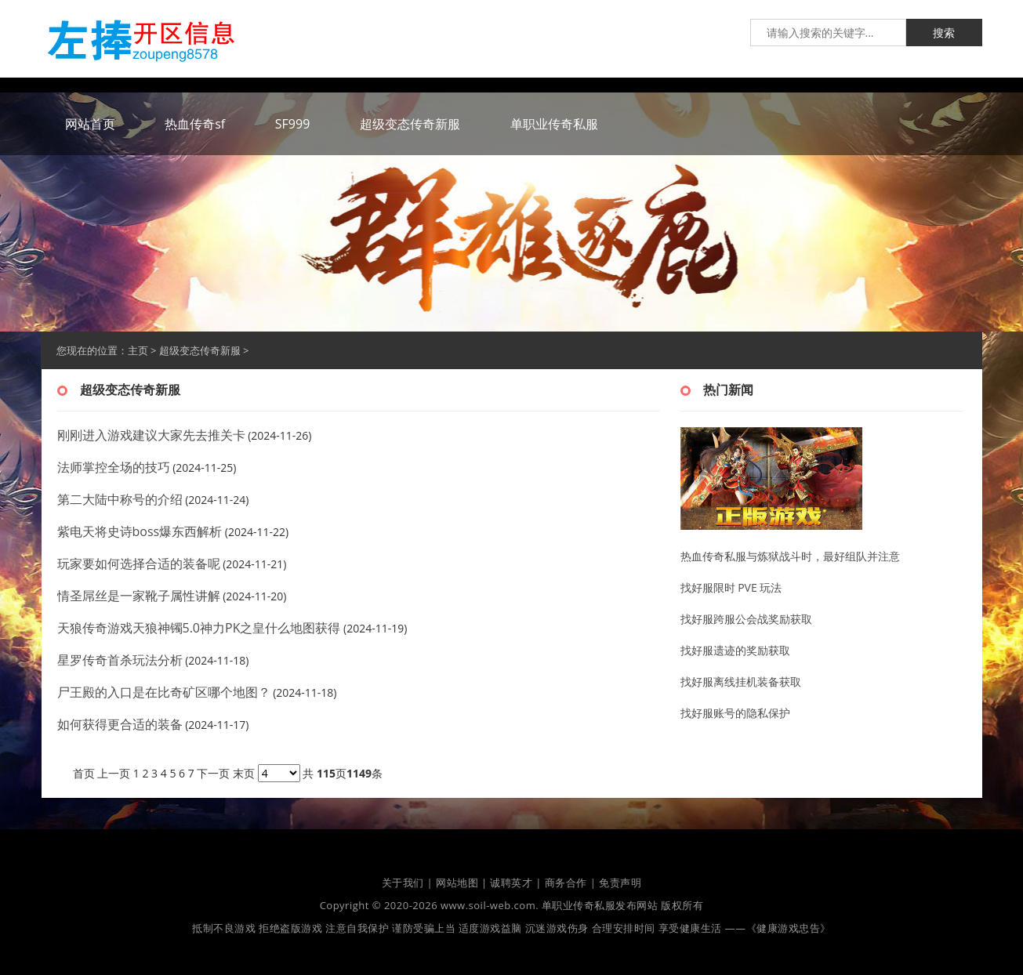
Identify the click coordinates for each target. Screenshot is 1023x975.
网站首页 (90, 123)
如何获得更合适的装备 (120, 724)
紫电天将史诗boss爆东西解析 (140, 531)
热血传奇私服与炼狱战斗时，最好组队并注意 (790, 556)
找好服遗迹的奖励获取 (735, 650)
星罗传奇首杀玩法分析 (120, 660)
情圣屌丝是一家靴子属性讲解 (138, 595)
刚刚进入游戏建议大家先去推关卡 (151, 435)
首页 (84, 773)
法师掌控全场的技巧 (113, 467)
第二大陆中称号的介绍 (120, 499)
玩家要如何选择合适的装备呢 (138, 563)
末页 (244, 773)
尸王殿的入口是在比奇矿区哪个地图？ (163, 692)
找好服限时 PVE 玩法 (731, 587)
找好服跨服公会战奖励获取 (746, 618)
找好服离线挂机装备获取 (740, 681)
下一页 (213, 773)
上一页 (113, 773)
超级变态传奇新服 (200, 350)
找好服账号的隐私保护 (735, 712)
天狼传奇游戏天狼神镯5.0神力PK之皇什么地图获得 (199, 627)
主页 (138, 350)
